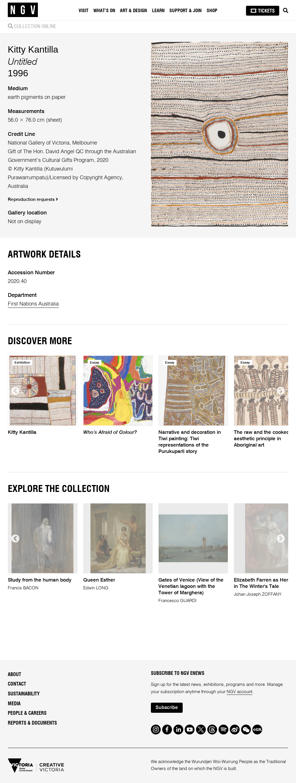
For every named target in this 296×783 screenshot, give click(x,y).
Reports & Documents (32, 723)
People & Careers (27, 713)
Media (14, 703)
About (14, 674)
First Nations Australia (33, 304)
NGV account (239, 692)
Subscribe (167, 707)
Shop (212, 10)
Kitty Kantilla (33, 49)
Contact (17, 684)
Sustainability (24, 694)
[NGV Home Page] (23, 10)
